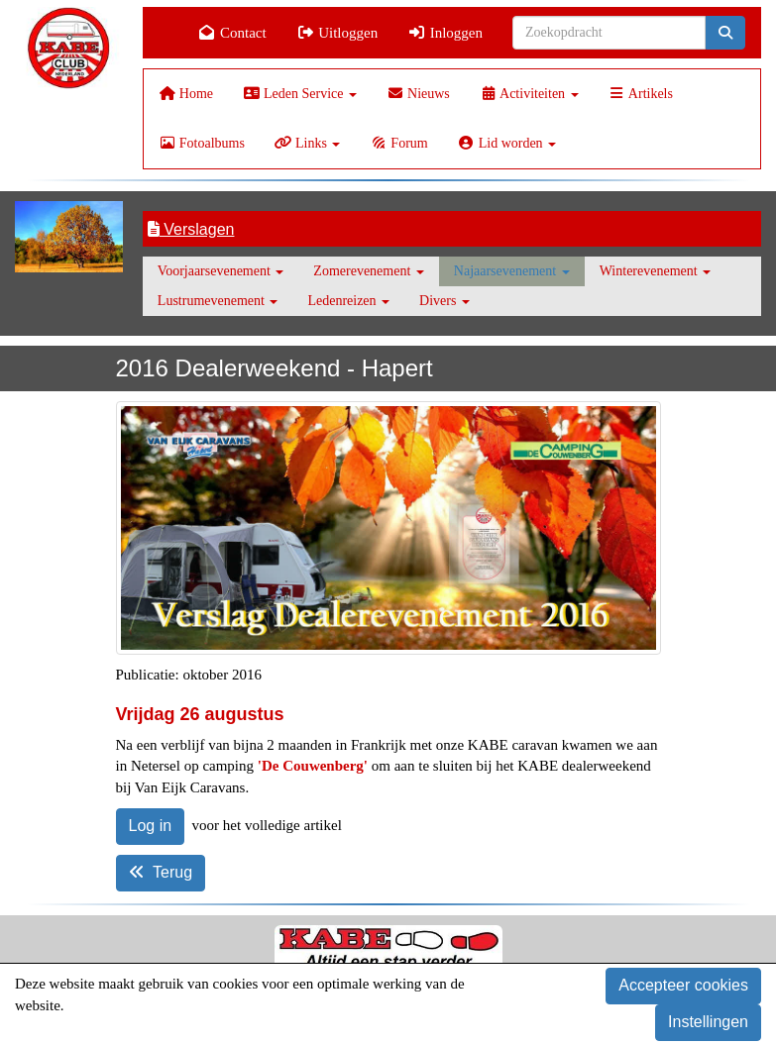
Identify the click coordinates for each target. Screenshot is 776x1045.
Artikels (641, 93)
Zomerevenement (368, 270)
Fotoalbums (202, 143)
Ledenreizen (348, 300)
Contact (232, 33)
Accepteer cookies (683, 985)
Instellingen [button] (708, 1021)
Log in (150, 825)
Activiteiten (529, 93)
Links (307, 143)
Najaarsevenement (512, 270)
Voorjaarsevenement (221, 270)
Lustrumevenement (218, 300)
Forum (398, 143)
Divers (444, 300)
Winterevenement (655, 270)
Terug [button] (161, 872)
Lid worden (507, 143)
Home (186, 93)
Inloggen (445, 33)
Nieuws (418, 93)
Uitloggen (337, 33)
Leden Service (300, 93)
